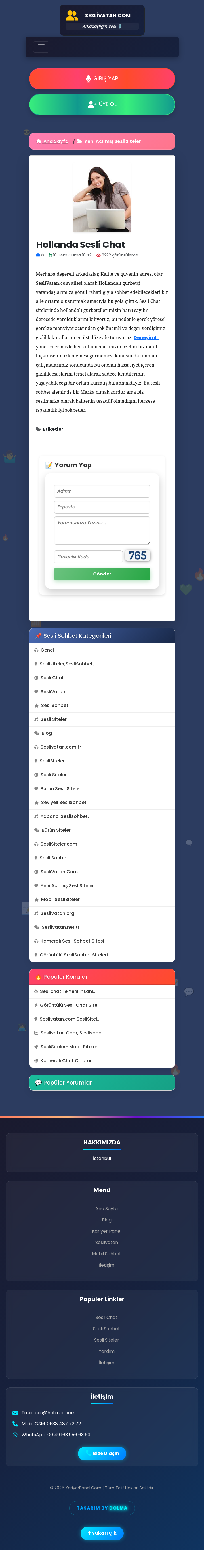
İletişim (106, 1265)
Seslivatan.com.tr (57, 747)
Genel (44, 650)
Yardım (107, 1351)
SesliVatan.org (54, 913)
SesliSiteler (49, 761)
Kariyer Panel (106, 1231)
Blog (43, 733)
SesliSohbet (51, 705)
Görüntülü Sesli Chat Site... (67, 1005)
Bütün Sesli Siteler (57, 788)
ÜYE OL (102, 104)
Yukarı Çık (102, 1533)
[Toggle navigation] (41, 47)
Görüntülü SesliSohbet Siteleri (71, 955)
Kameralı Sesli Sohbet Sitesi (69, 941)
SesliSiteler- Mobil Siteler (65, 1047)
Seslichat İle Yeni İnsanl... (65, 991)
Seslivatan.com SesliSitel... (67, 1019)
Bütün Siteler (52, 830)
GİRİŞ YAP (102, 78)
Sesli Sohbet (51, 858)
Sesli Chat (49, 677)
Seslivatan (106, 1242)
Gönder (102, 574)
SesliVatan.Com (56, 871)
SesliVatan (49, 691)
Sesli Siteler (50, 719)
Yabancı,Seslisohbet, (61, 816)
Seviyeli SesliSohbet (60, 802)
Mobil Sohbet (106, 1254)
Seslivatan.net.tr (56, 927)
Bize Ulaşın (102, 1453)
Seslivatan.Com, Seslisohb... (69, 1033)
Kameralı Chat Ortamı (62, 1060)
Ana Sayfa (52, 141)
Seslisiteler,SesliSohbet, (64, 664)
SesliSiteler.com (55, 844)
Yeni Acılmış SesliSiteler (64, 885)
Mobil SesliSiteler (57, 899)
